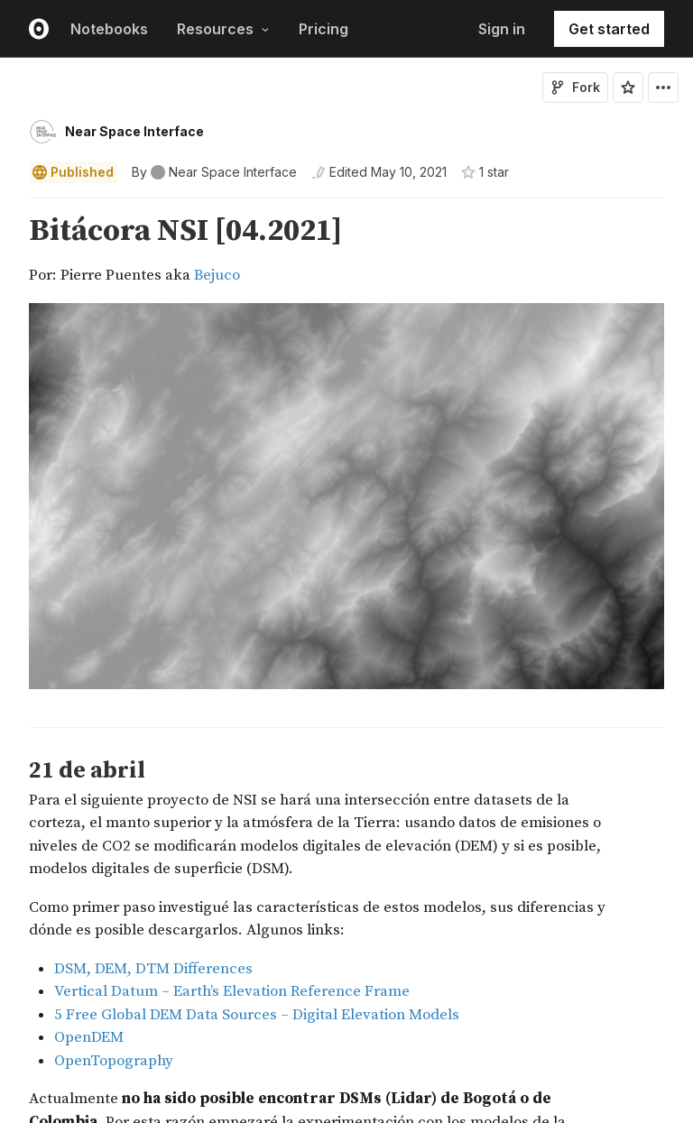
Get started (609, 29)
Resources (223, 29)
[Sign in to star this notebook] (628, 87)
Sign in (501, 29)
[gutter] (8, 455)
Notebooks (109, 29)
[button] (7, 206)
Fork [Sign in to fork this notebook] (575, 87)
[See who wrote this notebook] (214, 172)
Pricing (323, 29)
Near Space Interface (134, 131)
